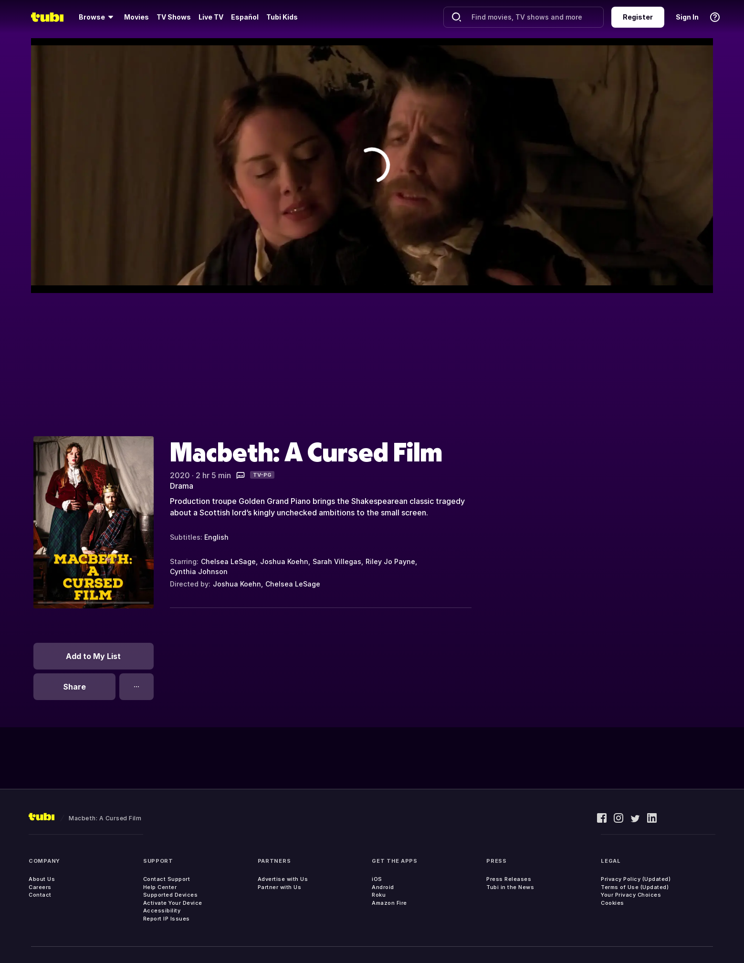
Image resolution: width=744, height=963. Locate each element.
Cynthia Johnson (199, 571)
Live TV (211, 17)
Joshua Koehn (284, 561)
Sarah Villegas (337, 561)
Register (638, 17)
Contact (40, 894)
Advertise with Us (283, 879)
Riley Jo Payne (390, 561)
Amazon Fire (389, 903)
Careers (40, 887)
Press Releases (508, 879)
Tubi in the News (510, 887)
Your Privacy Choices (631, 894)
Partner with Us (280, 887)
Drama (181, 486)
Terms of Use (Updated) (635, 887)
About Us (42, 879)
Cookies (612, 903)
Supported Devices (170, 894)
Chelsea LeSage (228, 561)
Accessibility (162, 910)
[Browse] (97, 17)
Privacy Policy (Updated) (636, 879)
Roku (379, 894)
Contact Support (166, 879)
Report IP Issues (166, 918)
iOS (377, 879)
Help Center (160, 887)
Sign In (687, 17)
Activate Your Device (172, 903)
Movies (136, 17)
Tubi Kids (282, 17)
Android (383, 887)
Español (245, 17)
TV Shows (174, 17)
